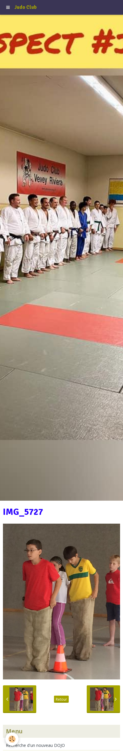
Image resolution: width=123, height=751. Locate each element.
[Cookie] (12, 739)
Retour (61, 699)
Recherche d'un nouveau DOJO (35, 745)
